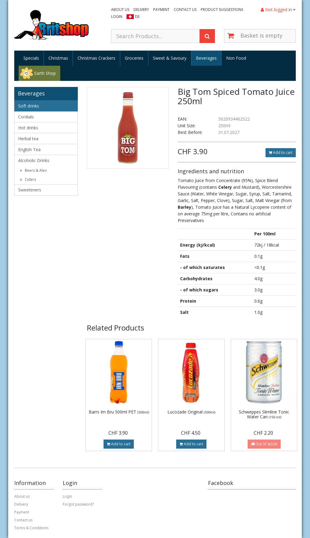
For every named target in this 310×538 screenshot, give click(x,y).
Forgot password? (78, 504)
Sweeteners (29, 190)
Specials (31, 58)
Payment (161, 9)
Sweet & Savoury (169, 58)
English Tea (29, 149)
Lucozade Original (191, 412)
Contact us (185, 9)
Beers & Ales (33, 170)
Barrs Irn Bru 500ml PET (119, 412)
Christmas (58, 58)
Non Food (236, 58)
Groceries (134, 58)
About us (120, 9)
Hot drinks (28, 128)
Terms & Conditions (31, 527)
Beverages (206, 58)
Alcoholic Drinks (33, 160)
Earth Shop (45, 73)
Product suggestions (222, 9)
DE (137, 16)
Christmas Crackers (96, 58)
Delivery (141, 9)
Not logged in (278, 9)
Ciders (28, 179)
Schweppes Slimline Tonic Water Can (264, 414)
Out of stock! (264, 444)
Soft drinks (28, 106)
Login (116, 16)
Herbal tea (28, 138)
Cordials (26, 117)
